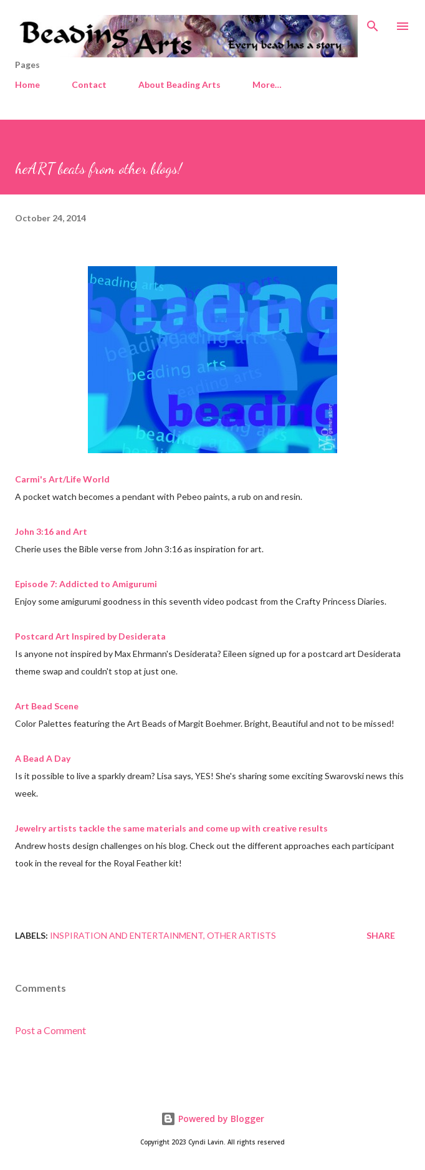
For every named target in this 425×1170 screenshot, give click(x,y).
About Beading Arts (179, 84)
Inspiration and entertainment (126, 935)
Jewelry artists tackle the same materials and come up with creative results (171, 828)
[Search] (372, 22)
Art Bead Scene (47, 706)
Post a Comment (50, 1030)
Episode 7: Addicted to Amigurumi (86, 583)
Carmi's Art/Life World (62, 479)
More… (267, 84)
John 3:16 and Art (51, 531)
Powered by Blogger (212, 1118)
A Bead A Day (42, 758)
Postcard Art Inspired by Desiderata (90, 636)
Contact (89, 84)
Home (27, 84)
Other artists (241, 935)
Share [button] (380, 935)
